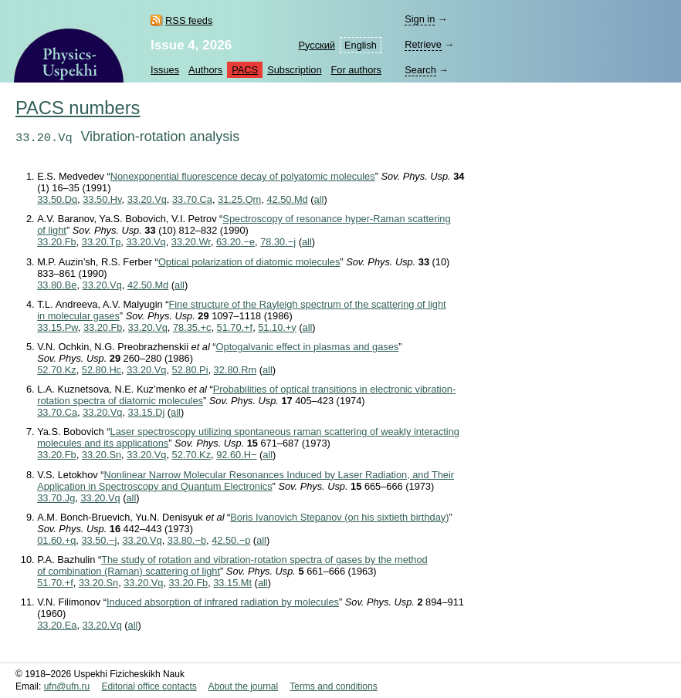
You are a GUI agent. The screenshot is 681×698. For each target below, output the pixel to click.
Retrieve (423, 44)
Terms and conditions (333, 686)
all (319, 199)
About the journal (243, 686)
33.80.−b (187, 540)
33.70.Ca (192, 199)
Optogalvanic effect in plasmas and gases (307, 346)
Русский (317, 45)
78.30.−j (278, 242)
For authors (356, 70)
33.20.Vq (147, 199)
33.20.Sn (101, 454)
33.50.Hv (102, 199)
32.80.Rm (235, 370)
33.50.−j (99, 540)
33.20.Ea (56, 625)
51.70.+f (235, 327)
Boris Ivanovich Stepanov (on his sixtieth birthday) (339, 517)
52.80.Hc (101, 370)
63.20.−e (235, 242)
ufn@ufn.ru (67, 686)
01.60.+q (56, 540)
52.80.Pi (190, 370)
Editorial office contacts (149, 686)
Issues (165, 70)
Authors (205, 70)
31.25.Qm (239, 199)
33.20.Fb (56, 242)
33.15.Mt (232, 582)
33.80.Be (56, 285)
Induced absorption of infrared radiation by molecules (223, 602)
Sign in (420, 19)
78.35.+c (192, 327)
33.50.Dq (57, 199)
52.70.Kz (56, 370)
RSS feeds (188, 20)
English (360, 45)
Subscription (294, 70)
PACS (245, 70)
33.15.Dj (146, 412)
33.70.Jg (56, 498)
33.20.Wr (191, 242)
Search (420, 70)
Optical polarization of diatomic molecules (249, 262)
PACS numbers (77, 108)
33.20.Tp (101, 242)
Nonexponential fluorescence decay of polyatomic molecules (242, 176)
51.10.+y (277, 327)
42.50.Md (286, 199)
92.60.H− (236, 454)
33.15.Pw (57, 327)
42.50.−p (231, 540)
